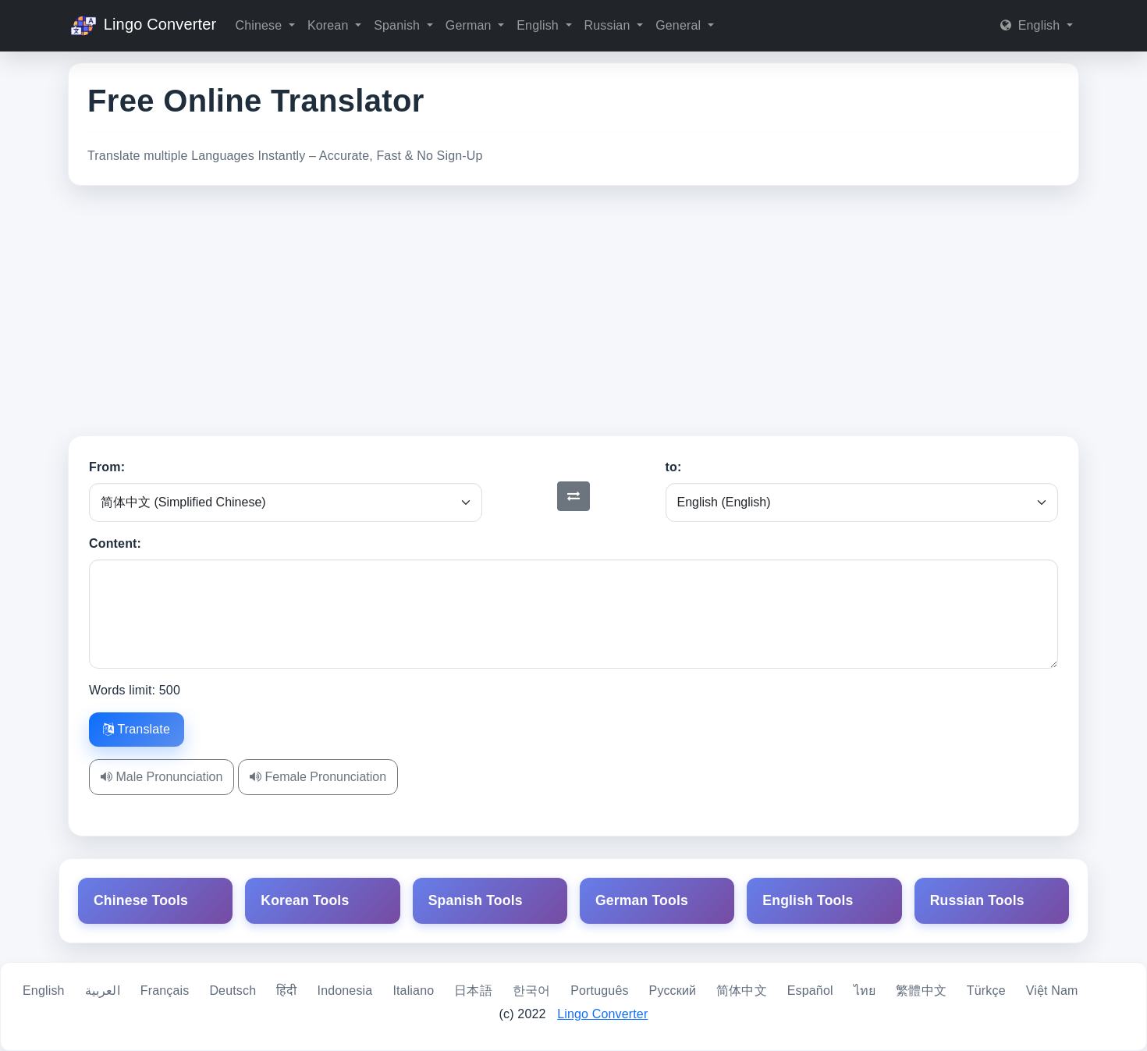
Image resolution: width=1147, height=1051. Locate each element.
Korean (329, 25)
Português (599, 990)
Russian (609, 25)
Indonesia (345, 990)
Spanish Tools (475, 900)
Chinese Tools (141, 900)
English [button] (1032, 25)
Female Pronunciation (318, 776)
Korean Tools (305, 900)
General (680, 25)
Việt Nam (1052, 990)
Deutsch (232, 990)
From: (107, 467)
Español (810, 990)
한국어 (531, 990)
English (539, 25)
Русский (673, 990)
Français (165, 990)
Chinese (260, 25)
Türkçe (986, 990)
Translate (136, 729)
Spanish (399, 25)
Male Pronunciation (161, 776)
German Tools (641, 900)
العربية (102, 990)
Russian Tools (977, 900)
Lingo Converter (142, 25)
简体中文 (741, 990)
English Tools (807, 900)
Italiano (413, 990)
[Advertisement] (573, 310)
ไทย (864, 990)
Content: (115, 543)
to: (674, 467)
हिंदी (286, 990)
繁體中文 (921, 990)
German (470, 25)
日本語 (473, 990)
